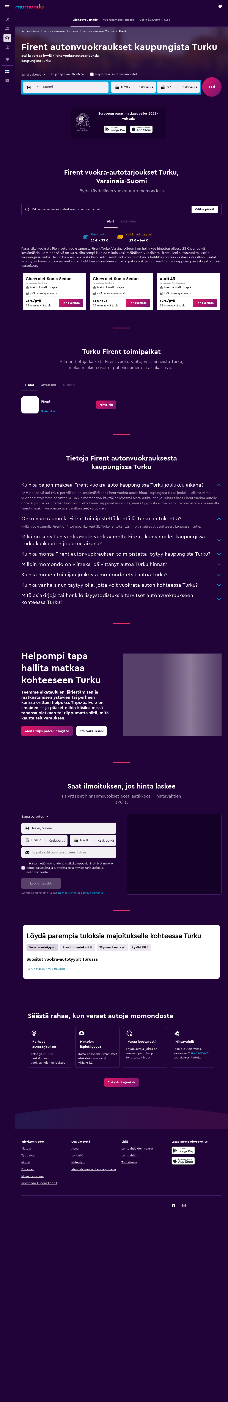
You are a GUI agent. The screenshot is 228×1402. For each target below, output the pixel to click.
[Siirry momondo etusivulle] (30, 6)
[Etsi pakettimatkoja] (7, 47)
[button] (7, 6)
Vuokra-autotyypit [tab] (42, 947)
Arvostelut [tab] (48, 384)
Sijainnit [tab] (69, 384)
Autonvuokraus (30, 31)
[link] (71, 303)
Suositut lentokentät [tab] (78, 947)
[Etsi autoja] (7, 38)
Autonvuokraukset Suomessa (61, 31)
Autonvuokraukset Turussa (98, 31)
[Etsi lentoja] (7, 20)
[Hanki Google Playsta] (115, 130)
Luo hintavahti (199, 1053)
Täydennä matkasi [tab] (112, 947)
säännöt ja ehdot (68, 892)
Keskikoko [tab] (128, 221)
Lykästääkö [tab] (140, 947)
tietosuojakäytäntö (92, 892)
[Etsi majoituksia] (7, 29)
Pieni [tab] (110, 221)
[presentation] (141, 129)
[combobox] (33, 75)
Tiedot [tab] (29, 384)
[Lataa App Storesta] (141, 130)
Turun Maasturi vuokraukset (46, 968)
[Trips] (7, 59)
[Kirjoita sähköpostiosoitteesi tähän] (73, 852)
